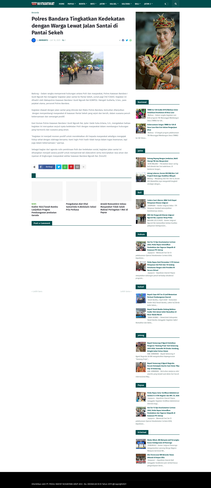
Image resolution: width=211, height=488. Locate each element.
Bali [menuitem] (137, 4)
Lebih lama (125, 291)
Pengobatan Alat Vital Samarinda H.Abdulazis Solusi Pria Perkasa (81, 207)
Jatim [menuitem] (102, 4)
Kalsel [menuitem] (113, 4)
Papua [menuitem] (71, 4)
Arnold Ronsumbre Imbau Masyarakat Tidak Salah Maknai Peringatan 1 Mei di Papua (114, 208)
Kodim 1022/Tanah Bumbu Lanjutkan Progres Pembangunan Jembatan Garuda (45, 211)
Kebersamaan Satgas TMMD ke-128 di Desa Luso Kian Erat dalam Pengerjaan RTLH (162, 127)
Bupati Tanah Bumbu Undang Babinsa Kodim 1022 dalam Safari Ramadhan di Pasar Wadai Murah (161, 312)
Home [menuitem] (61, 4)
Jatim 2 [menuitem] (147, 4)
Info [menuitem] (92, 4)
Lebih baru (37, 291)
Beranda (35, 13)
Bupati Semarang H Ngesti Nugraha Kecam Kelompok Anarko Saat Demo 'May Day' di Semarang (163, 366)
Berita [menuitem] (82, 4)
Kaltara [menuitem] (126, 4)
